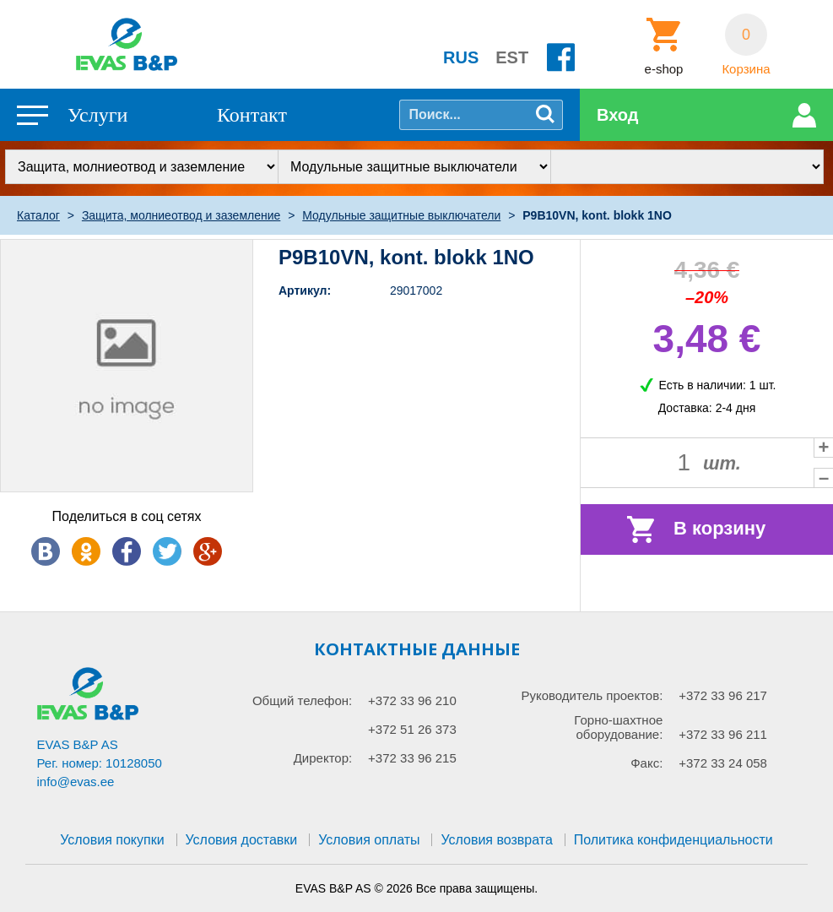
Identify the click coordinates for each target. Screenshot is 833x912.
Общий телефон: (302, 700)
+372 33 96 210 (412, 700)
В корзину (719, 528)
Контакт (252, 115)
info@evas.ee (76, 781)
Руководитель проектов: (592, 695)
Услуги (97, 115)
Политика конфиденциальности (673, 839)
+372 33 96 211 (723, 734)
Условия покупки (112, 839)
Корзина (746, 69)
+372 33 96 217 (723, 695)
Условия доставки (242, 839)
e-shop (664, 69)
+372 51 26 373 (412, 729)
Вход (617, 115)
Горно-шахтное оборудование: (618, 727)
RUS (461, 57)
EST (511, 57)
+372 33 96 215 (412, 758)
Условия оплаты (368, 839)
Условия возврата (496, 839)
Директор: (323, 758)
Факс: (646, 763)
